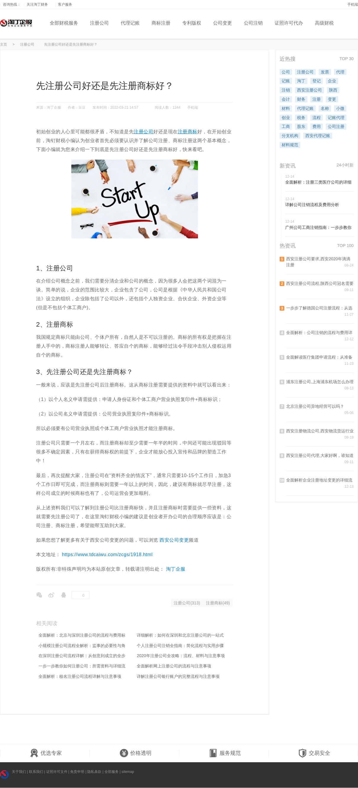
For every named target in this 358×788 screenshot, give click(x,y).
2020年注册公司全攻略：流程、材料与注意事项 (181, 655)
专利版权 (191, 22)
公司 (286, 72)
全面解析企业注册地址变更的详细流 (319, 480)
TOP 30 (346, 58)
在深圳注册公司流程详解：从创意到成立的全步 (81, 655)
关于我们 (19, 772)
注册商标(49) (218, 603)
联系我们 (36, 772)
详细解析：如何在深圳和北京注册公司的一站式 (180, 635)
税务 (301, 117)
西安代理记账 (317, 135)
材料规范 (290, 144)
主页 (3, 44)
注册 (316, 99)
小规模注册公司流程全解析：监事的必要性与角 (81, 645)
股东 (301, 126)
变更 (332, 99)
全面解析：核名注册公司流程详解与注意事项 (79, 676)
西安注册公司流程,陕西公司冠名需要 (320, 283)
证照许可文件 (56, 772)
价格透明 (135, 753)
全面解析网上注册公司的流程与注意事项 (174, 666)
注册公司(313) (187, 603)
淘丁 (301, 80)
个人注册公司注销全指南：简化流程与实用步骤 (180, 645)
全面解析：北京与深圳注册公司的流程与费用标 (81, 635)
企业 (332, 80)
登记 (316, 80)
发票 (325, 72)
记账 (286, 80)
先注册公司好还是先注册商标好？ (70, 44)
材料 (286, 108)
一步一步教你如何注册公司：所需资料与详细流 (81, 666)
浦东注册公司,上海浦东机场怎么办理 (320, 381)
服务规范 (225, 753)
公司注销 (253, 22)
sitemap (128, 772)
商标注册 (160, 22)
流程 (316, 117)
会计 (286, 99)
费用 (316, 126)
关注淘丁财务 (39, 4)
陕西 (333, 90)
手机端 (352, 4)
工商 (286, 126)
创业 (286, 117)
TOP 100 (345, 245)
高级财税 (324, 22)
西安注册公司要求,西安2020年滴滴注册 (318, 261)
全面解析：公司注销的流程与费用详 (319, 332)
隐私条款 (94, 772)
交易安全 (314, 753)
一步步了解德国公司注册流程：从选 (319, 308)
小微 (340, 108)
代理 (340, 72)
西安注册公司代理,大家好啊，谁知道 (320, 455)
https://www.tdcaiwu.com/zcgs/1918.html (107, 554)
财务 (301, 99)
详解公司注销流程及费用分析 (312, 204)
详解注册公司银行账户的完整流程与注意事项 (178, 676)
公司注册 (336, 126)
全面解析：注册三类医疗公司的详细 (318, 182)
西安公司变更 (174, 540)
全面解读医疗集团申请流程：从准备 (319, 357)
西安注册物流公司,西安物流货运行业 (320, 430)
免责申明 (77, 772)
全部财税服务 (64, 22)
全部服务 (111, 772)
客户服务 (67, 4)
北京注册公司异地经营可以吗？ (315, 406)
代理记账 (130, 22)
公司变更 (222, 22)
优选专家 (46, 753)
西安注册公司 (309, 90)
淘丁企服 (176, 569)
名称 (325, 108)
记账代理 (336, 117)
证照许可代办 (289, 22)
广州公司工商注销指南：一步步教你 (318, 227)
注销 (286, 90)
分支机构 (290, 135)
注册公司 (99, 22)
